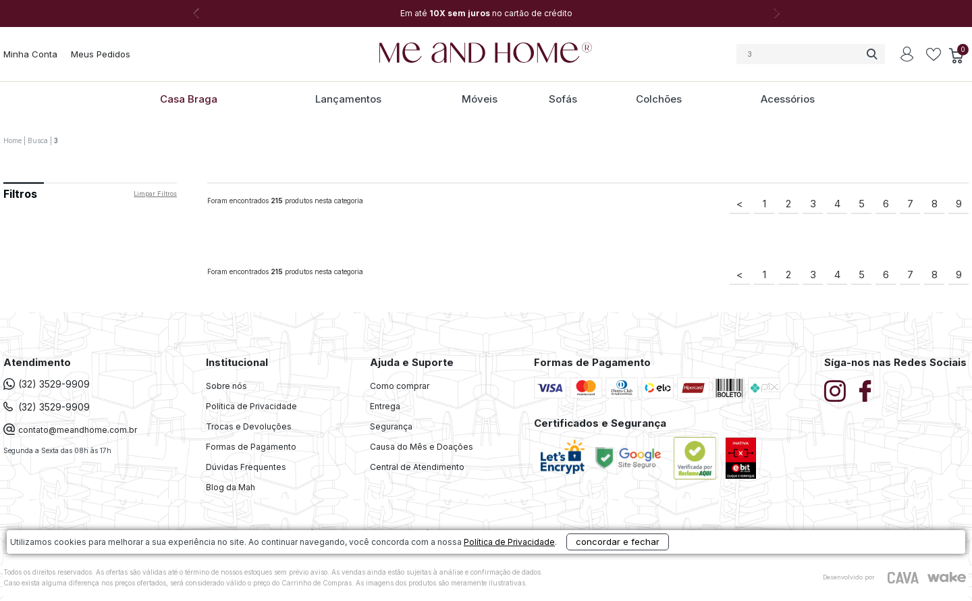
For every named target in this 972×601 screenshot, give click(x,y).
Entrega (385, 406)
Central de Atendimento (417, 467)
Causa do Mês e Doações (421, 447)
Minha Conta (30, 54)
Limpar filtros (155, 193)
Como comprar (399, 386)
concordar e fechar (672, 576)
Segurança (391, 426)
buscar (871, 54)
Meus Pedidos (100, 54)
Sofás (563, 99)
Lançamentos (348, 99)
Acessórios (788, 99)
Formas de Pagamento (251, 447)
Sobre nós (226, 386)
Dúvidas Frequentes (246, 467)
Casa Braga (188, 99)
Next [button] (776, 13)
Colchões (659, 99)
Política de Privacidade (251, 406)
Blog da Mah (230, 487)
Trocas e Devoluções (249, 426)
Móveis (479, 99)
